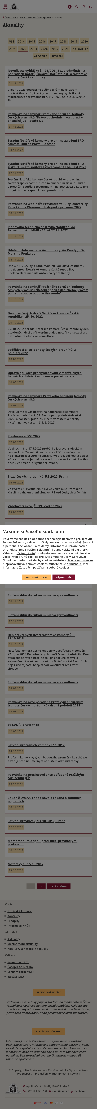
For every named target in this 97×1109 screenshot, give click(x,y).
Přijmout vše (26, 553)
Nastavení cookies (80, 560)
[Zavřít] (94, 527)
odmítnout (74, 564)
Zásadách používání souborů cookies (44, 567)
